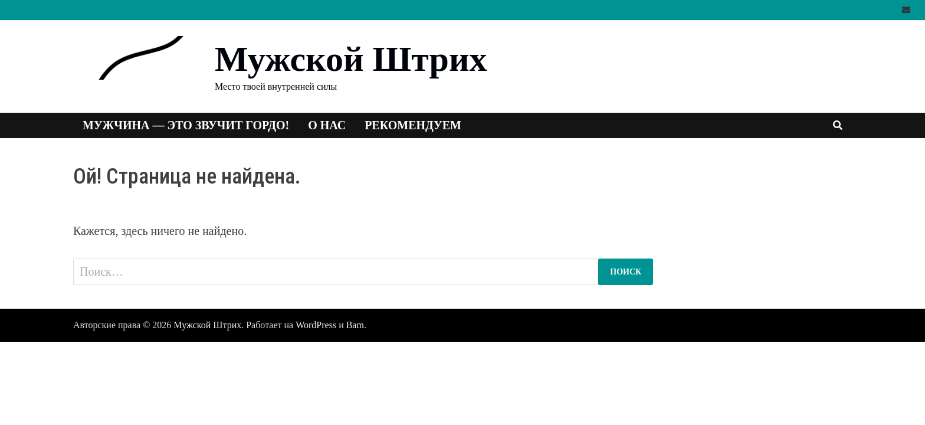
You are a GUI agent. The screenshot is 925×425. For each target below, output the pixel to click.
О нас (327, 125)
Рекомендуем (413, 125)
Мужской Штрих (351, 59)
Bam (355, 325)
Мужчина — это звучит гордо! (186, 125)
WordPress (316, 325)
